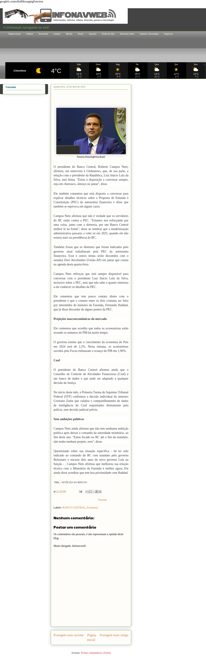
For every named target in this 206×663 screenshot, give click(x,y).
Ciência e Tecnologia (149, 34)
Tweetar (102, 499)
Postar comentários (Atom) (96, 652)
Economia (43, 34)
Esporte (92, 34)
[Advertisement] (105, 49)
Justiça (57, 34)
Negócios (168, 34)
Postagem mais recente (69, 635)
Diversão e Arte (127, 34)
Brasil (80, 34)
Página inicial (14, 34)
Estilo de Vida (108, 34)
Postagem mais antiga (114, 635)
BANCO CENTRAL (73, 507)
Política (29, 34)
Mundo (69, 34)
